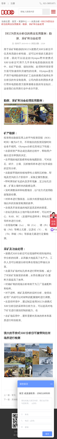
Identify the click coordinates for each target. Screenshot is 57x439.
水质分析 (35, 21)
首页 (14, 21)
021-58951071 (49, 3)
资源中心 (23, 21)
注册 (13, 3)
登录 (3, 3)
